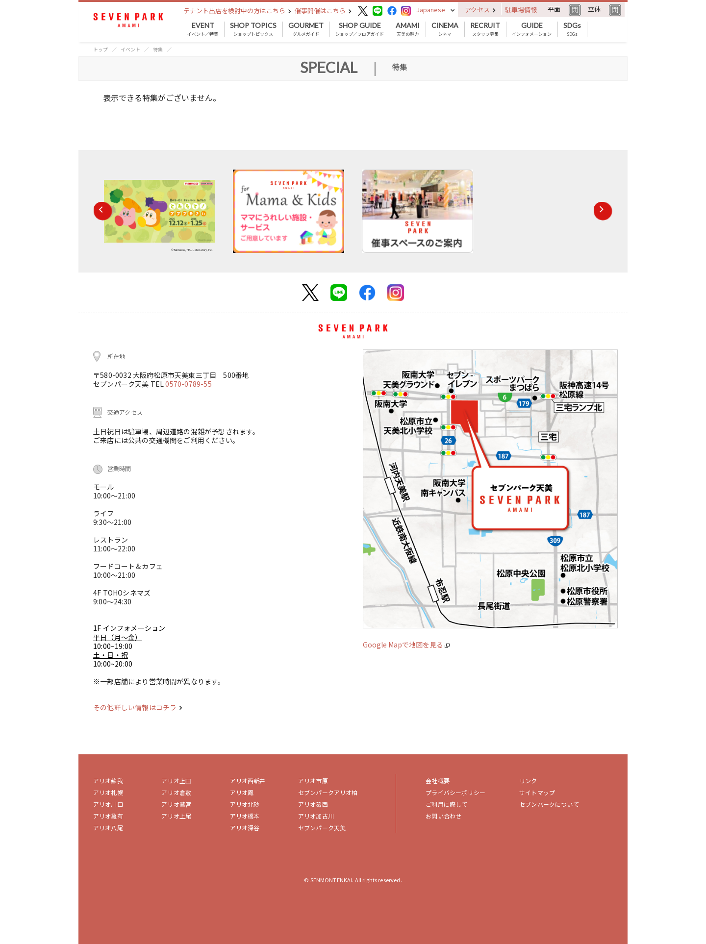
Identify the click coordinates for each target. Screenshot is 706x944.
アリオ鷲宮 (176, 804)
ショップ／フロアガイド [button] (359, 29)
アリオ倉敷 (176, 792)
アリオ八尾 (108, 827)
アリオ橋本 (245, 816)
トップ (100, 49)
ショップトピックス (253, 29)
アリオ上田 (176, 780)
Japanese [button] (430, 9)
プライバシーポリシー (455, 792)
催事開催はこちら (323, 10)
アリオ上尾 (176, 816)
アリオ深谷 (245, 827)
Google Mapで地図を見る (406, 644)
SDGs (572, 29)
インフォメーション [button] (532, 29)
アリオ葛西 (313, 804)
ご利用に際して (446, 804)
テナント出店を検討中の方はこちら (237, 10)
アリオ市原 (313, 780)
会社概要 (438, 780)
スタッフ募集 (485, 29)
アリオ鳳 (242, 792)
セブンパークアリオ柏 (328, 792)
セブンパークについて (549, 804)
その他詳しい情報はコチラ (137, 707)
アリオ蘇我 (108, 780)
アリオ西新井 (248, 780)
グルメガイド (306, 29)
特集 (158, 49)
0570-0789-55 (188, 384)
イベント (130, 49)
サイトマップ (537, 792)
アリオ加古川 (316, 816)
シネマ (444, 29)
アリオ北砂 (245, 804)
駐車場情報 (521, 9)
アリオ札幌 (108, 792)
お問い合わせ (443, 816)
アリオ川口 (108, 804)
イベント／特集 (202, 29)
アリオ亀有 (108, 816)
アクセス (480, 9)
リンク (528, 780)
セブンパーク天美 (322, 827)
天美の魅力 (408, 29)
